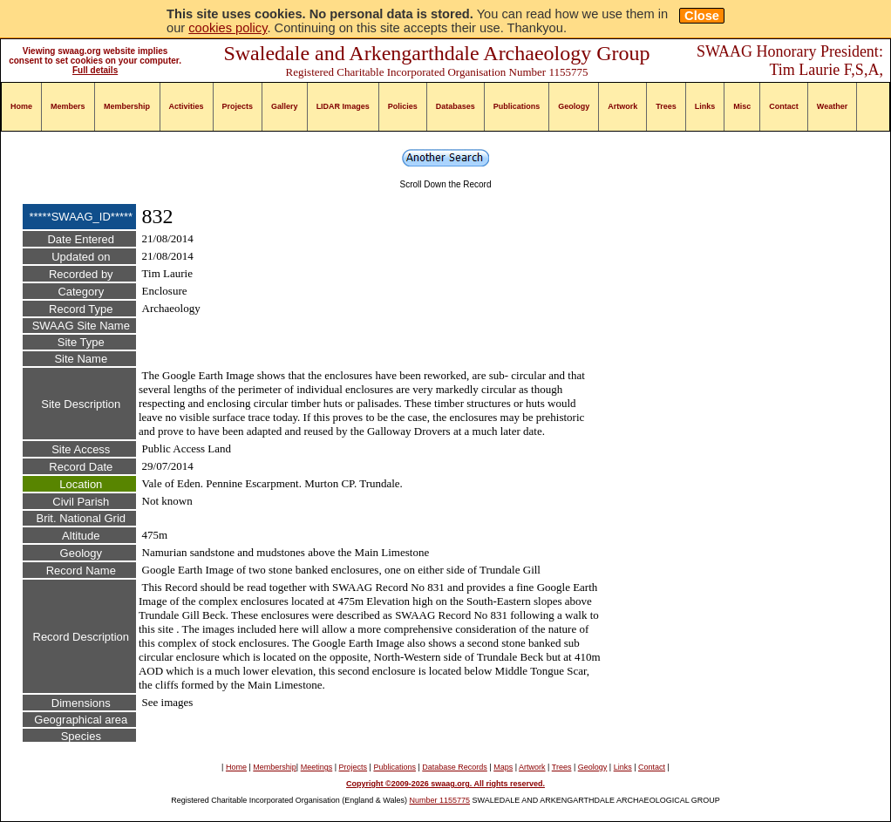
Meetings (317, 767)
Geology (573, 106)
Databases (455, 106)
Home (21, 106)
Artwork (622, 106)
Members (68, 106)
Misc (742, 106)
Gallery (284, 106)
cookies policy (227, 28)
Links (705, 106)
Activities (186, 106)
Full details (95, 70)
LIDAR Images (343, 106)
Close (701, 16)
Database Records (454, 767)
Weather (832, 106)
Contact (784, 106)
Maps (503, 767)
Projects (238, 106)
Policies (403, 106)
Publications (517, 106)
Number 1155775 (440, 800)
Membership (127, 106)
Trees (666, 106)
